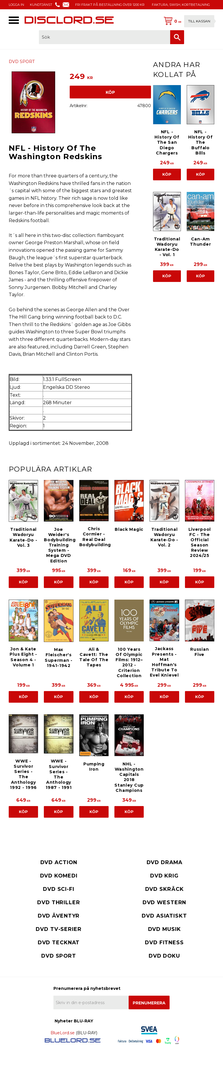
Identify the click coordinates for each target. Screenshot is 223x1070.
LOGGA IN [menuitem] (16, 5)
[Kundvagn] (187, 21)
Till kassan (199, 21)
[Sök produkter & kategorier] (104, 37)
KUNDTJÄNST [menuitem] (41, 5)
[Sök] (177, 37)
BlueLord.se (63, 1032)
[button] (14, 20)
